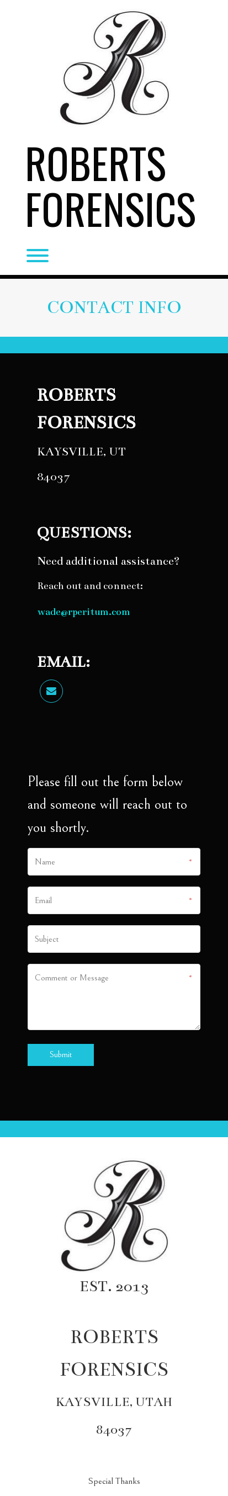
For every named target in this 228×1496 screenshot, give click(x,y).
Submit (61, 1054)
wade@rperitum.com (83, 612)
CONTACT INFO (114, 307)
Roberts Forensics (110, 185)
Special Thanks (114, 1481)
